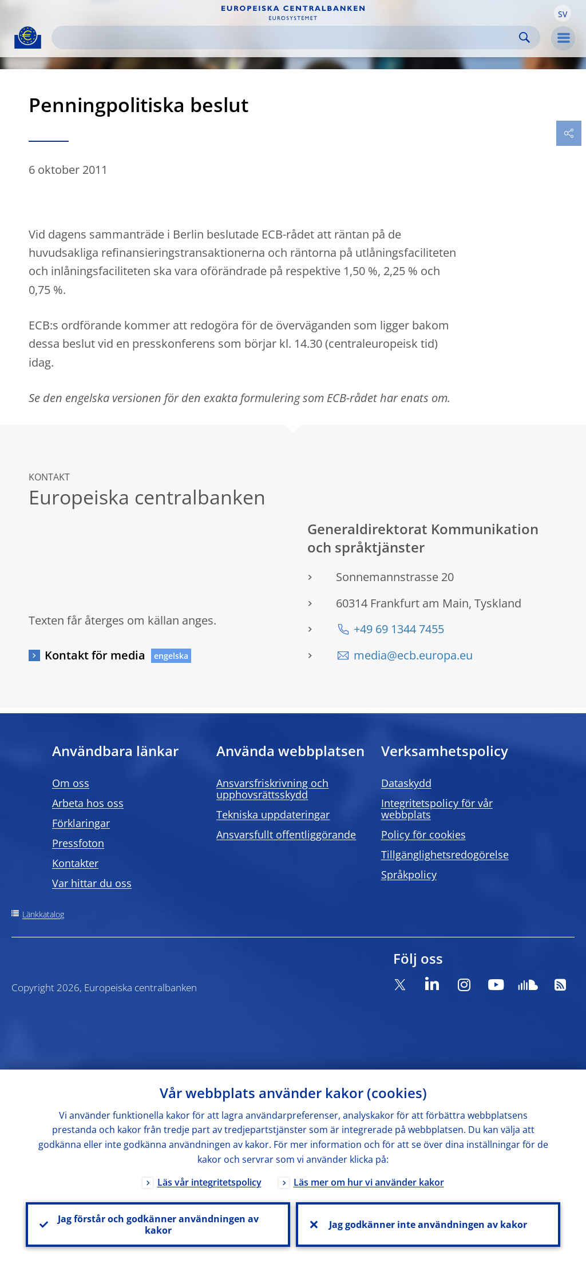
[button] (562, 13)
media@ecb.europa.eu (413, 655)
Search (524, 37)
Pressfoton (78, 843)
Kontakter (75, 863)
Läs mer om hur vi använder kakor (369, 1182)
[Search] (286, 37)
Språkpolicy (409, 874)
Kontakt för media (95, 655)
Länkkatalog (43, 914)
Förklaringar (81, 823)
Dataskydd (406, 783)
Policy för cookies (423, 834)
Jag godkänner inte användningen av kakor (428, 1224)
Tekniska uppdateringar (273, 814)
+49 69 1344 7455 (399, 629)
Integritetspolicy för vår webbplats (437, 808)
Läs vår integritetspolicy (209, 1182)
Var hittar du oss (92, 883)
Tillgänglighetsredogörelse (445, 854)
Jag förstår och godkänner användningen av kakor (158, 1225)
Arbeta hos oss (88, 803)
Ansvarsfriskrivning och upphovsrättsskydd (272, 788)
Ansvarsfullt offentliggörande (286, 834)
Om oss (70, 783)
